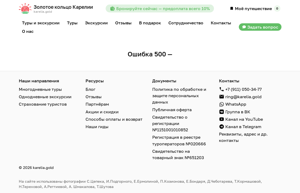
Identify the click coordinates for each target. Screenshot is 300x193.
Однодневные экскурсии (45, 96)
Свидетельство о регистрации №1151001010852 (170, 123)
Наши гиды (97, 126)
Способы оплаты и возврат (114, 119)
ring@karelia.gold (243, 96)
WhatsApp (235, 104)
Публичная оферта (172, 109)
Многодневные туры (40, 89)
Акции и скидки (102, 111)
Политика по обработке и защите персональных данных (179, 96)
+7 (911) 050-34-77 (243, 89)
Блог (90, 89)
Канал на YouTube (244, 119)
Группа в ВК (237, 111)
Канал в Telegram (243, 126)
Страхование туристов (43, 104)
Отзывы (94, 96)
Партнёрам (97, 104)
